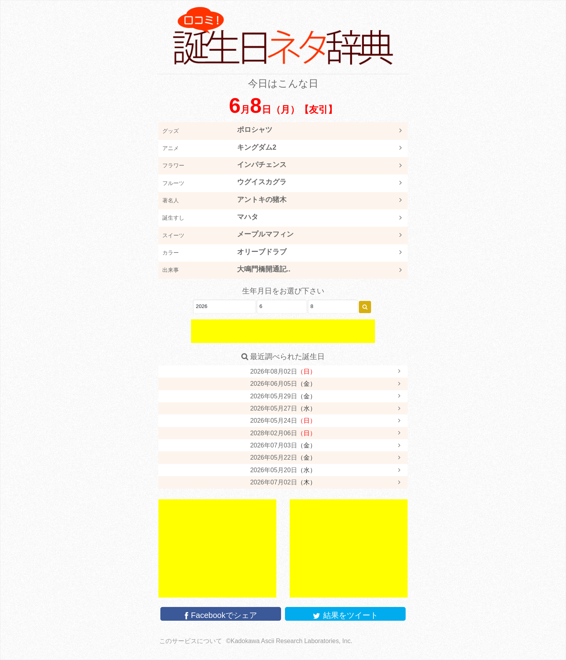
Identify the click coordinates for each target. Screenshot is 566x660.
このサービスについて (190, 641)
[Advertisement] (283, 331)
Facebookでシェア (221, 615)
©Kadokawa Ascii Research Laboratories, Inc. (289, 641)
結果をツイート (345, 615)
